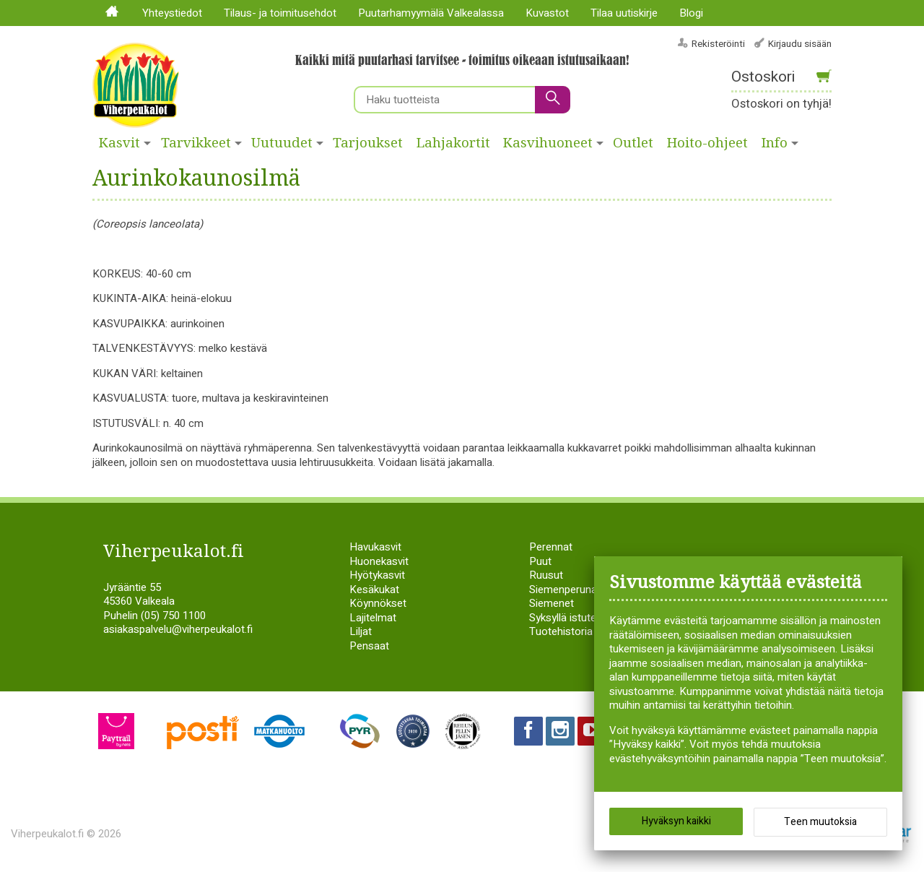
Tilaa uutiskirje (624, 13)
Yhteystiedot (172, 13)
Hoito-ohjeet (707, 143)
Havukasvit (375, 547)
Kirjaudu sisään (800, 44)
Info (775, 143)
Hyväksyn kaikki (676, 821)
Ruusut (546, 575)
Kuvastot (547, 13)
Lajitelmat (372, 618)
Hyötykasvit (377, 575)
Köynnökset (377, 603)
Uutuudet (282, 143)
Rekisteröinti (718, 44)
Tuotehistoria (561, 631)
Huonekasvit (379, 561)
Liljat (360, 631)
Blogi (691, 13)
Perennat (550, 547)
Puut (540, 561)
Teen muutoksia (820, 821)
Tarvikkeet (196, 143)
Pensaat (369, 646)
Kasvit (119, 143)
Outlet (633, 143)
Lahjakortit (453, 143)
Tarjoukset (368, 143)
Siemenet (551, 603)
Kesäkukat (374, 589)
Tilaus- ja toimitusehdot (280, 13)
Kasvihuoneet (548, 143)
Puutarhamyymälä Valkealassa (431, 13)
